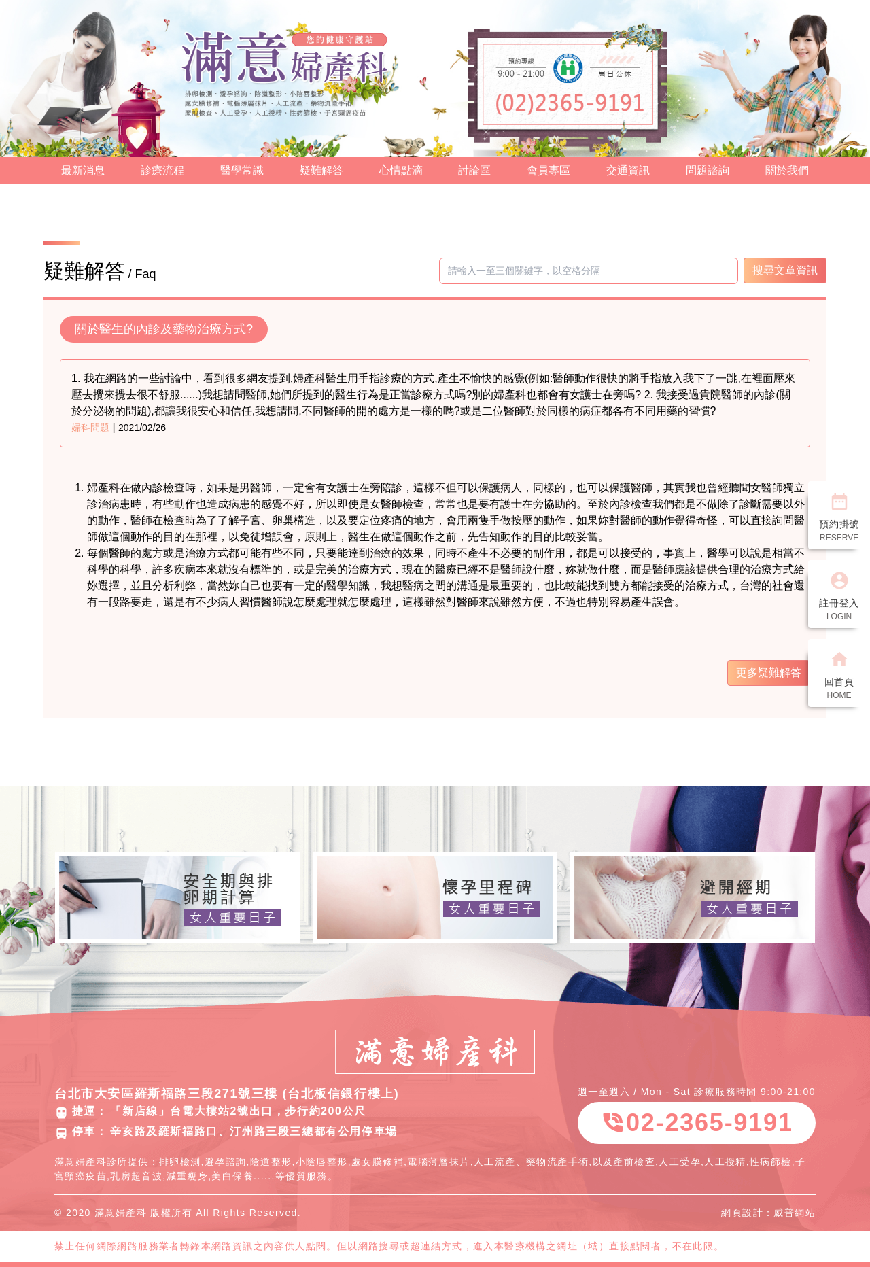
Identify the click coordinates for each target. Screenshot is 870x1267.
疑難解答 (321, 170)
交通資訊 (628, 170)
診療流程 (162, 170)
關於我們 (787, 170)
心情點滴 (401, 170)
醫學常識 (242, 170)
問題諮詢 (707, 170)
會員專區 (548, 170)
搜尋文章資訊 (785, 270)
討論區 (474, 170)
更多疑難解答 (768, 672)
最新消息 (83, 170)
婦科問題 (90, 427)
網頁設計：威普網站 (768, 1212)
